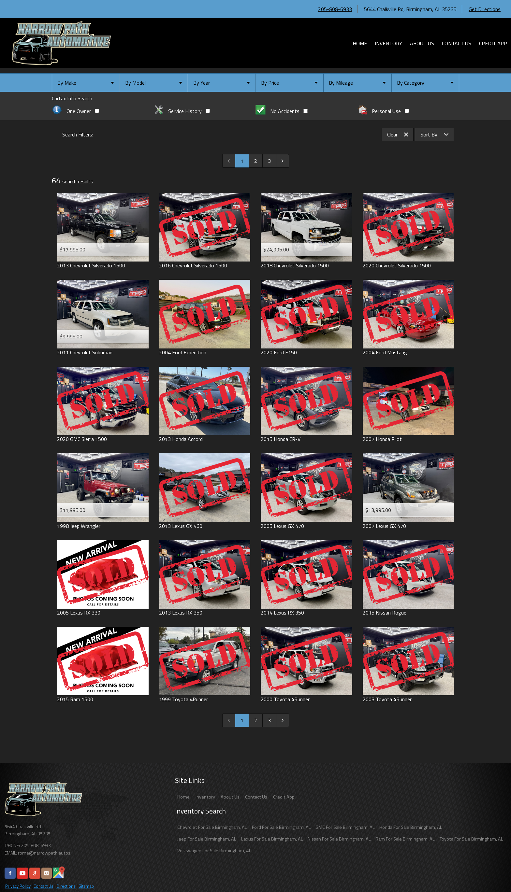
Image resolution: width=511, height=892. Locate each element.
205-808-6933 (335, 9)
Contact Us (43, 886)
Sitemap (86, 886)
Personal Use (383, 111)
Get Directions (485, 9)
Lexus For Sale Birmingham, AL (272, 838)
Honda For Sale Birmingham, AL (410, 827)
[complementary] (491, 872)
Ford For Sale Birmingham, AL (281, 827)
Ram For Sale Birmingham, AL (405, 838)
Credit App (284, 796)
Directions (66, 886)
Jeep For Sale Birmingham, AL (206, 838)
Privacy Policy (18, 886)
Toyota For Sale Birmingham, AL (471, 838)
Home (183, 796)
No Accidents (282, 111)
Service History (182, 111)
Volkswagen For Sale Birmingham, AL (214, 850)
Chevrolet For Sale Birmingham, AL (212, 827)
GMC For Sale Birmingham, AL (345, 827)
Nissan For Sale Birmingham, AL (339, 838)
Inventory (205, 796)
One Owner (75, 111)
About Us (230, 796)
